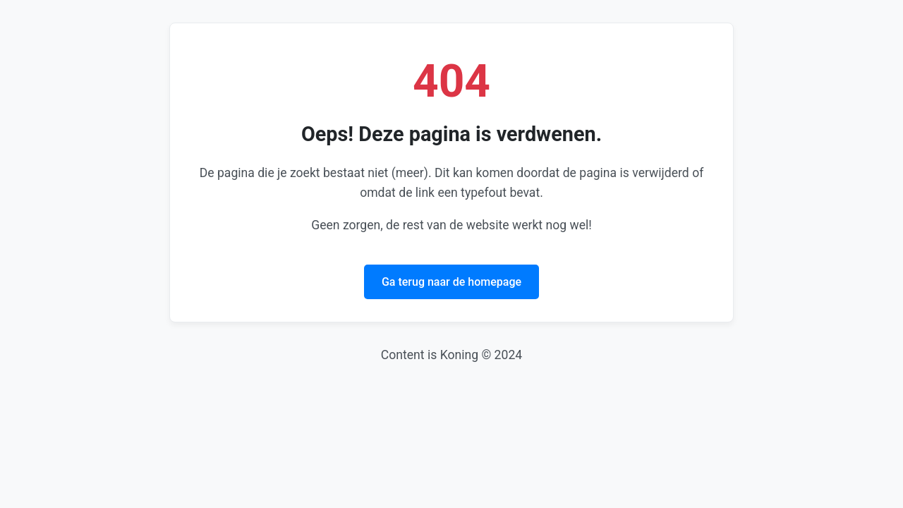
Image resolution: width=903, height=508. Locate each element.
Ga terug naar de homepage (451, 282)
